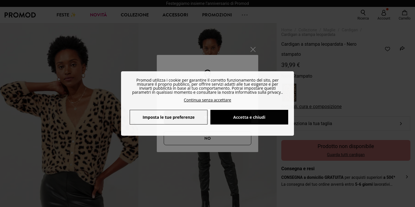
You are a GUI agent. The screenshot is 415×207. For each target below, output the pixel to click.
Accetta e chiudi (249, 117)
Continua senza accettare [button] (207, 100)
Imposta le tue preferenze (169, 117)
